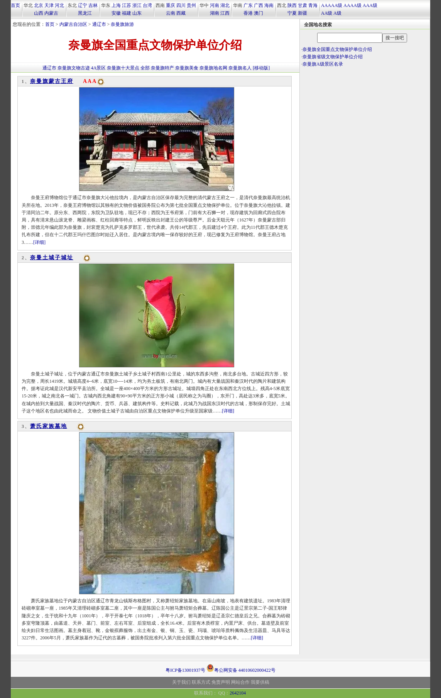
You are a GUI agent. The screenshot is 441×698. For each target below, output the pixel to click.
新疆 (302, 13)
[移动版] (261, 68)
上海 (116, 5)
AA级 (326, 13)
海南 (269, 5)
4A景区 (98, 68)
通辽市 (99, 24)
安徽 (116, 13)
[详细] (39, 242)
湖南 (214, 13)
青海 (313, 5)
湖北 (225, 5)
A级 (337, 13)
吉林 (93, 5)
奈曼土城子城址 (51, 257)
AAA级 (370, 5)
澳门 (258, 13)
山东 (137, 13)
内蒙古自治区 (73, 24)
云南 (170, 13)
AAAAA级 (331, 5)
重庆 (170, 5)
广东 (248, 5)
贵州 (191, 5)
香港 (248, 13)
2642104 (238, 693)
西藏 (181, 13)
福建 (126, 13)
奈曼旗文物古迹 (73, 68)
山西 (38, 13)
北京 (38, 5)
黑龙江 (85, 13)
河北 (59, 5)
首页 (15, 5)
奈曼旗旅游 (122, 24)
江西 (225, 13)
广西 (258, 5)
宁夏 (292, 13)
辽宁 (82, 5)
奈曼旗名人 (240, 68)
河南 (214, 5)
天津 (49, 5)
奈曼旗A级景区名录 (322, 64)
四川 (181, 5)
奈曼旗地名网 (213, 68)
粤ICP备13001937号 (185, 670)
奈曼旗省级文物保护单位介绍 (332, 56)
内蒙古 (51, 13)
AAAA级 (352, 5)
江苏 (126, 5)
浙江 (137, 5)
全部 (145, 68)
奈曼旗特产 (162, 68)
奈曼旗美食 (186, 68)
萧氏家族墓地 (48, 426)
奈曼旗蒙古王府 (51, 81)
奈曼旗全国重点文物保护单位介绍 (337, 49)
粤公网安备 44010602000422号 (240, 668)
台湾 (147, 5)
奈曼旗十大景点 (123, 68)
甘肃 (302, 5)
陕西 (292, 5)
